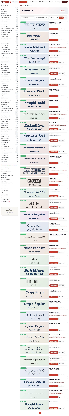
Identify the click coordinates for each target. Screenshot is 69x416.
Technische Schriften (5, 140)
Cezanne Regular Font (54, 379)
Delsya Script (4, 173)
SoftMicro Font (53, 267)
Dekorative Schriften (5, 49)
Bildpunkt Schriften (5, 114)
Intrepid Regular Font (54, 301)
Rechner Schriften (5, 43)
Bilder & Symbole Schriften (7, 89)
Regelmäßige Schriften (6, 119)
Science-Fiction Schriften (6, 129)
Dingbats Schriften (5, 51)
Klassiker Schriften (5, 40)
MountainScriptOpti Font (55, 334)
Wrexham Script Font (54, 55)
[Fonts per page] (42, 17)
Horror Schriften (4, 87)
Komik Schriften (4, 41)
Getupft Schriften (5, 55)
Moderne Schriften (5, 102)
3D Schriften (4, 7)
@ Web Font (61, 28)
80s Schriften (4, 13)
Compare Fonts (4, 195)
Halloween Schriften (5, 77)
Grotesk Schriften (5, 127)
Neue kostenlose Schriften (9, 165)
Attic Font (51, 200)
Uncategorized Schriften (6, 150)
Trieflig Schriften (4, 57)
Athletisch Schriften (5, 22)
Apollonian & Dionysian (6, 171)
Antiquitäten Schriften (6, 15)
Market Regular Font (54, 212)
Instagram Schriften (5, 197)
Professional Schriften (6, 115)
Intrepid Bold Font (53, 100)
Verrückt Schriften (5, 45)
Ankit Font (51, 256)
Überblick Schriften (5, 112)
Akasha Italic (4, 177)
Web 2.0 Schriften (5, 155)
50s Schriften (4, 9)
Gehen (61, 17)
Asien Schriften (4, 21)
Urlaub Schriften (4, 85)
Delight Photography (5, 179)
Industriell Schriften (5, 91)
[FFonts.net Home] (6, 2)
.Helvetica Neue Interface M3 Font (57, 234)
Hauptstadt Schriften (5, 32)
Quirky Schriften (4, 117)
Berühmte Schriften (5, 60)
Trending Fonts (4, 194)
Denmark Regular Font (54, 78)
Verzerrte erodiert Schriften (7, 53)
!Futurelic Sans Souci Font (55, 390)
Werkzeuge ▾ (58, 1)
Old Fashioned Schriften (6, 110)
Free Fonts (22, 5)
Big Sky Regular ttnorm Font (56, 67)
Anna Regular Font (53, 33)
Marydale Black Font (54, 89)
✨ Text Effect (5, 201)
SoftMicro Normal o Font (55, 145)
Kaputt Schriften (4, 26)
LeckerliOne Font (53, 122)
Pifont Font (52, 167)
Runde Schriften (4, 125)
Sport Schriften (4, 134)
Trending (51, 1)
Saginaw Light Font (54, 368)
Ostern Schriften (4, 58)
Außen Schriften (4, 66)
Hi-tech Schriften (5, 81)
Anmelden (64, 1)
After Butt (3, 181)
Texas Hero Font (53, 345)
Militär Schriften (4, 98)
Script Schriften (4, 131)
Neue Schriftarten (34, 1)
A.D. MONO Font (53, 279)
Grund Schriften (4, 24)
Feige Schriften (4, 70)
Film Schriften (4, 104)
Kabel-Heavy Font (53, 401)
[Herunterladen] (23, 2)
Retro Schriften (4, 121)
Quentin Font (52, 223)
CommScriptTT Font (54, 189)
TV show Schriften (5, 146)
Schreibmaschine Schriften (7, 148)
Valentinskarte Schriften (6, 151)
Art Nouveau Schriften (6, 19)
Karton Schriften (4, 36)
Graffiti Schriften (4, 76)
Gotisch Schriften (5, 74)
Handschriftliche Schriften (6, 79)
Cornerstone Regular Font (55, 156)
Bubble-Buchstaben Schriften (7, 28)
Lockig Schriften (4, 47)
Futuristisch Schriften (5, 72)
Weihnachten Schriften (6, 38)
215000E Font (52, 178)
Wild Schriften (4, 159)
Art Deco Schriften (5, 17)
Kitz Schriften (4, 93)
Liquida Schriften (5, 95)
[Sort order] (53, 17)
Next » (46, 413)
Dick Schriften (4, 144)
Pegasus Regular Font (54, 323)
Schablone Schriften (5, 136)
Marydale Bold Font (54, 133)
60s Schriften (4, 11)
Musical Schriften (5, 106)
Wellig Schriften (4, 153)
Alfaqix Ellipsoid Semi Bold (7, 175)
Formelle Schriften (5, 68)
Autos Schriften (4, 34)
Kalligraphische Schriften (6, 30)
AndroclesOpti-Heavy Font (55, 357)
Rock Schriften (4, 123)
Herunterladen (53, 28)
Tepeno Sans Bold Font (54, 44)
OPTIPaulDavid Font (54, 312)
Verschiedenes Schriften (6, 100)
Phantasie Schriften (5, 62)
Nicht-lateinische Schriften (7, 108)
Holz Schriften (4, 161)
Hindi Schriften (4, 83)
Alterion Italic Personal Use (7, 183)
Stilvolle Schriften (5, 138)
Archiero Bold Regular (6, 167)
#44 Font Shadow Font (54, 111)
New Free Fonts (4, 190)
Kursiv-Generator (5, 199)
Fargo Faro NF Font (53, 245)
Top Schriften (4, 192)
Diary (2, 169)
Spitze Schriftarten (43, 1)
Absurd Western (4, 184)
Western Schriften (5, 157)
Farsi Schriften (4, 64)
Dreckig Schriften (5, 96)
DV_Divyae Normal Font (55, 22)
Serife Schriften (4, 132)
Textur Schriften (4, 142)
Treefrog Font (52, 290)
